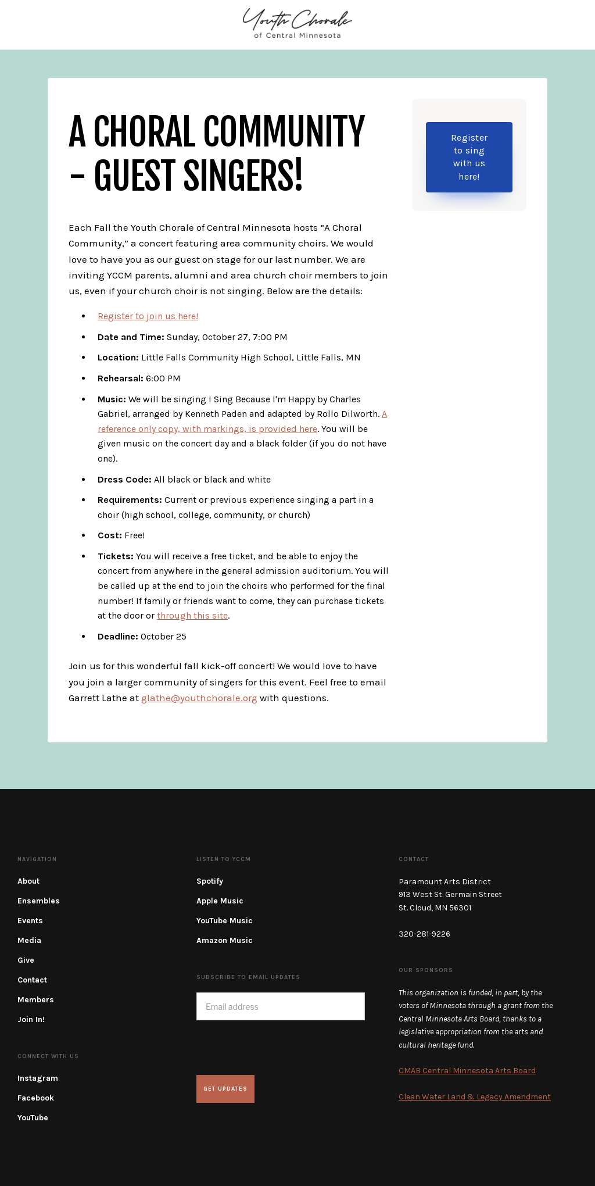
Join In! (31, 1019)
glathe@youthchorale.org (199, 697)
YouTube (32, 1118)
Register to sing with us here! (469, 157)
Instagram (37, 1078)
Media (29, 940)
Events (30, 921)
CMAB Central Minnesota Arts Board (467, 1071)
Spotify (209, 881)
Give (25, 960)
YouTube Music (224, 921)
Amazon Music (224, 940)
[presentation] (284, 1047)
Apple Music (219, 901)
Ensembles (38, 901)
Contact (32, 980)
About (28, 881)
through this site (192, 615)
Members (35, 1000)
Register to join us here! (148, 315)
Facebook (35, 1098)
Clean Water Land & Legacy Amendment (475, 1097)
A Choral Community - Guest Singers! (217, 155)
